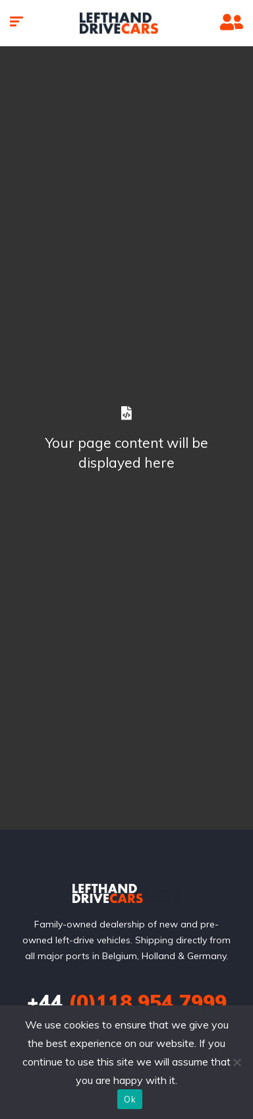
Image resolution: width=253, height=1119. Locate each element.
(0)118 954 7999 (127, 1002)
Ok (130, 1099)
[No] (236, 1062)
